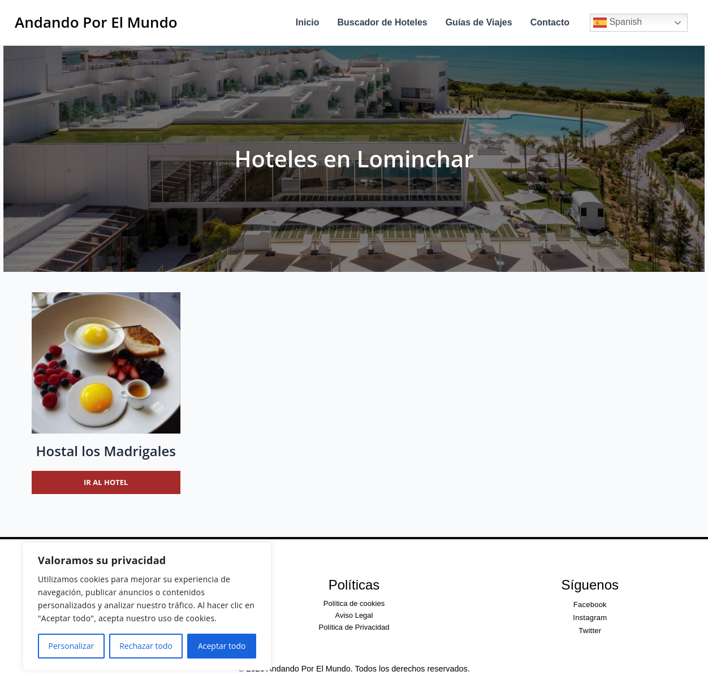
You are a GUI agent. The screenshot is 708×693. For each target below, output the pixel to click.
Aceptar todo (222, 645)
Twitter (590, 630)
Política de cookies (354, 603)
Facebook (590, 604)
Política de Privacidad (353, 627)
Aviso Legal (354, 615)
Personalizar (71, 645)
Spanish (617, 22)
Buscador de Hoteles (383, 22)
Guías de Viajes (479, 22)
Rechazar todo (145, 645)
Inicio (308, 22)
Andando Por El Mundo (96, 22)
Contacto (549, 22)
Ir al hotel (106, 482)
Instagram (590, 617)
